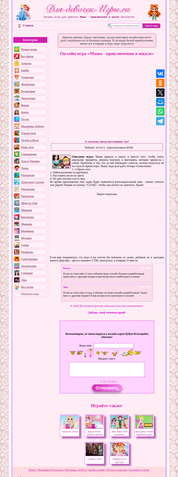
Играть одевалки (117, 469)
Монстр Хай (29, 203)
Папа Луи (27, 147)
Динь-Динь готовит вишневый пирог (144, 431)
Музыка (26, 238)
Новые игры (29, 49)
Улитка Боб (28, 133)
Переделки (28, 98)
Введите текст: (107, 358)
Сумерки (27, 273)
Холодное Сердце (32, 182)
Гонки (25, 245)
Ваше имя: (85, 345)
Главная (25, 25)
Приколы (27, 252)
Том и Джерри (30, 161)
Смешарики (29, 154)
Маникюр (27, 231)
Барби (25, 70)
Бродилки (27, 217)
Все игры (27, 287)
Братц (25, 112)
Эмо (24, 280)
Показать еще (30, 294)
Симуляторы (29, 259)
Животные (28, 84)
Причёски (27, 196)
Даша (24, 168)
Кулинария (28, 91)
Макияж (26, 224)
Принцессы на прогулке (119, 459)
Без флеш (27, 56)
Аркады (26, 63)
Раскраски (27, 175)
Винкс (25, 105)
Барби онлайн (96, 469)
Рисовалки (28, 189)
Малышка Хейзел (32, 126)
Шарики (26, 210)
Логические (29, 266)
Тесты (25, 119)
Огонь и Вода (30, 140)
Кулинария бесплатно (50, 469)
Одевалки (27, 77)
